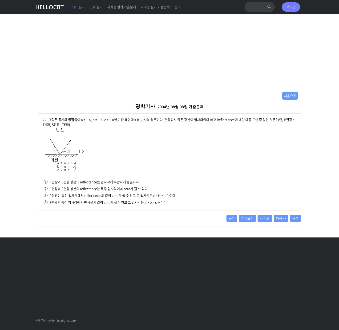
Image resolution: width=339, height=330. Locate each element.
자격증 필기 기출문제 (121, 6)
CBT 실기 (95, 6)
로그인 (291, 7)
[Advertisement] (169, 56)
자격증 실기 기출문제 (155, 6)
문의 (177, 6)
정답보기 (247, 218)
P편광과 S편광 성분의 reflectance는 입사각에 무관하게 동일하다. (92, 181)
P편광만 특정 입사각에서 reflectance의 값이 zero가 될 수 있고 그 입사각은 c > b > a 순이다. (110, 195)
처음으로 (290, 95)
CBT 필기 (78, 6)
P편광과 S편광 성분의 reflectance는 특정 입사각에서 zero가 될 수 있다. (96, 188)
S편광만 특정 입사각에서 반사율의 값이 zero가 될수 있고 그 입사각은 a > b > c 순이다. (106, 202)
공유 (232, 218)
